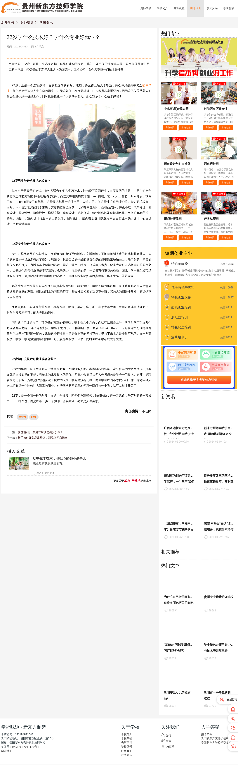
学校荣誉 (126, 738)
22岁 (33, 417)
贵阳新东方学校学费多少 (215, 742)
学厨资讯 (46, 22)
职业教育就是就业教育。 (49, 464)
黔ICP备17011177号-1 (25, 746)
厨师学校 (145, 8)
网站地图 (6, 751)
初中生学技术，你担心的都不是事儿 (59, 459)
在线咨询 (232, 699)
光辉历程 (126, 742)
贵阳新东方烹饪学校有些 (215, 738)
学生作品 (228, 8)
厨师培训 (195, 8)
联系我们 (126, 751)
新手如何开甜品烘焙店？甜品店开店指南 (41, 438)
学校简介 (162, 8)
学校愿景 (126, 747)
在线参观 (126, 755)
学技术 (22, 417)
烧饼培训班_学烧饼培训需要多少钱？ (39, 432)
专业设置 (179, 8)
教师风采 (212, 8)
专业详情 (170, 127)
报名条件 (206, 734)
